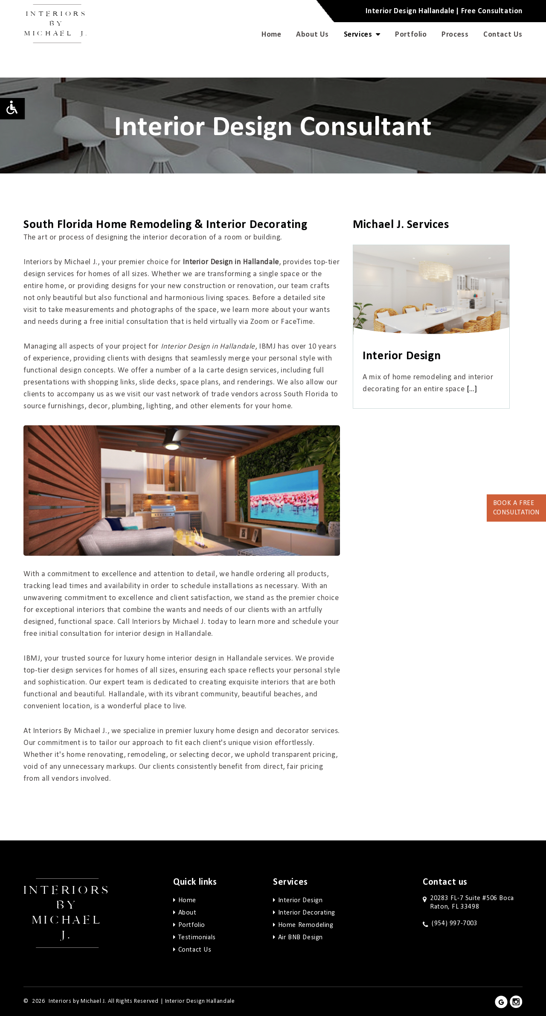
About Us (312, 34)
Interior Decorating (306, 912)
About (187, 912)
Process (454, 34)
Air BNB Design (300, 937)
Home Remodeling (306, 925)
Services (362, 34)
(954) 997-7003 (454, 923)
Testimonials (197, 937)
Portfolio (411, 34)
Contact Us (503, 34)
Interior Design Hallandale (200, 1001)
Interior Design (300, 900)
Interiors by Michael (57, 23)
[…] (472, 389)
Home (271, 34)
